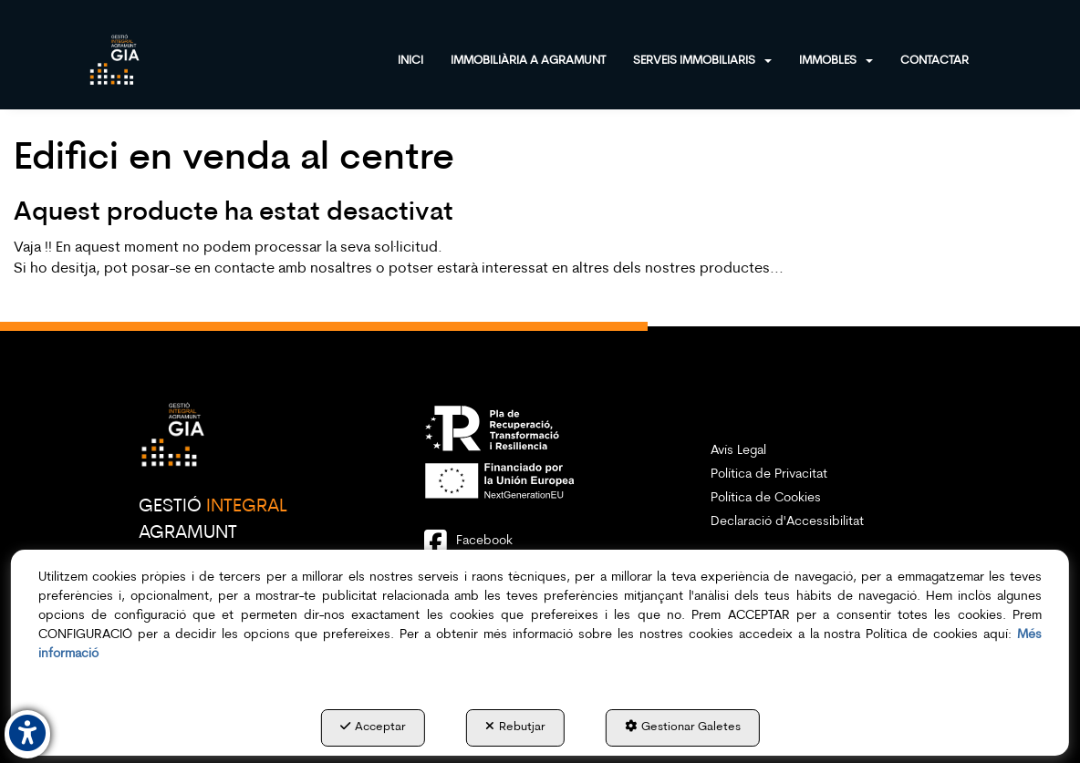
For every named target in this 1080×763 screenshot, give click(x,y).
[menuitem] (424, 58)
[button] (115, 59)
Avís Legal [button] (738, 451)
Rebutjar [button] (515, 726)
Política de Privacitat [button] (769, 474)
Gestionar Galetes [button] (683, 726)
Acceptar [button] (373, 726)
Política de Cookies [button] (766, 498)
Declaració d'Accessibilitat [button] (787, 522)
